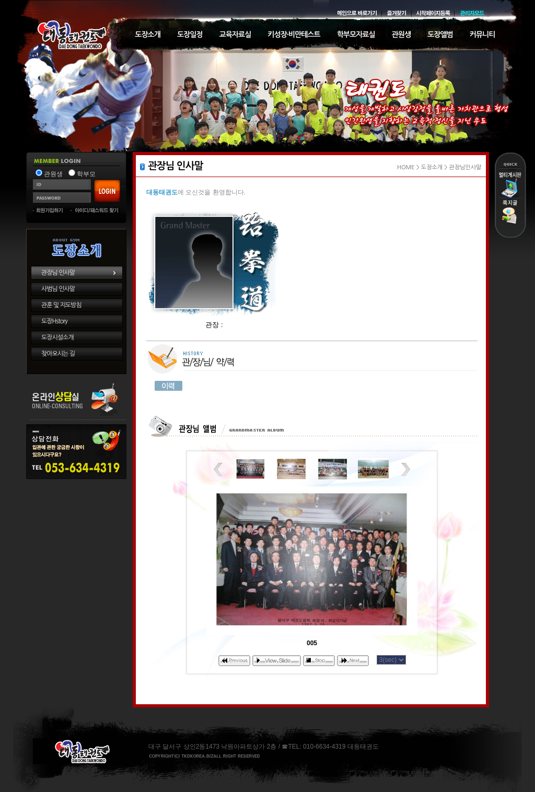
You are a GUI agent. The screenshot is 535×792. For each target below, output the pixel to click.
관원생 (401, 34)
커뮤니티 (482, 34)
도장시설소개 (57, 337)
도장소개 (147, 34)
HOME (406, 167)
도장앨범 (440, 34)
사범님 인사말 (58, 289)
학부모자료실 (356, 34)
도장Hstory (54, 321)
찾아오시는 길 (58, 354)
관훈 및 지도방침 (61, 305)
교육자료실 (235, 34)
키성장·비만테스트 (294, 34)
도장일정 (190, 34)
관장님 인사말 (58, 273)
